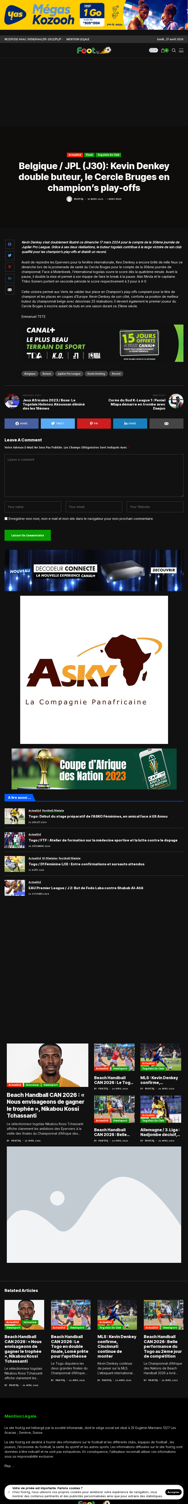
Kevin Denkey (96, 373)
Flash (89, 154)
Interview (32, 1085)
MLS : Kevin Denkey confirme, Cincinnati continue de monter (160, 1080)
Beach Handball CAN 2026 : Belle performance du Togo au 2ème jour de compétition (113, 1132)
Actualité (75, 154)
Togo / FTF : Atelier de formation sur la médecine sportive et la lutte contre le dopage (103, 840)
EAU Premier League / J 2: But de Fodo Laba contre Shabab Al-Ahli (86, 888)
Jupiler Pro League (69, 373)
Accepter (173, 1492)
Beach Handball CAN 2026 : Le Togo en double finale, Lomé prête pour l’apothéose (114, 1080)
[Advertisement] (94, 92)
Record (116, 373)
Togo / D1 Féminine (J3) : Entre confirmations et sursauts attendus (86, 864)
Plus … (9, 1466)
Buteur (47, 373)
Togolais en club (108, 154)
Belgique (30, 373)
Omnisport (51, 1085)
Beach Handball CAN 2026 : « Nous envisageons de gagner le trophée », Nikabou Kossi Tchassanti (46, 1106)
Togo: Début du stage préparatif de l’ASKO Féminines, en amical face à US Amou (98, 816)
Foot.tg (78, 199)
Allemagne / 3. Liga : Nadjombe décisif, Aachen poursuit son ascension (160, 1132)
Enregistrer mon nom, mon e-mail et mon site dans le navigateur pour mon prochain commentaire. (81, 519)
